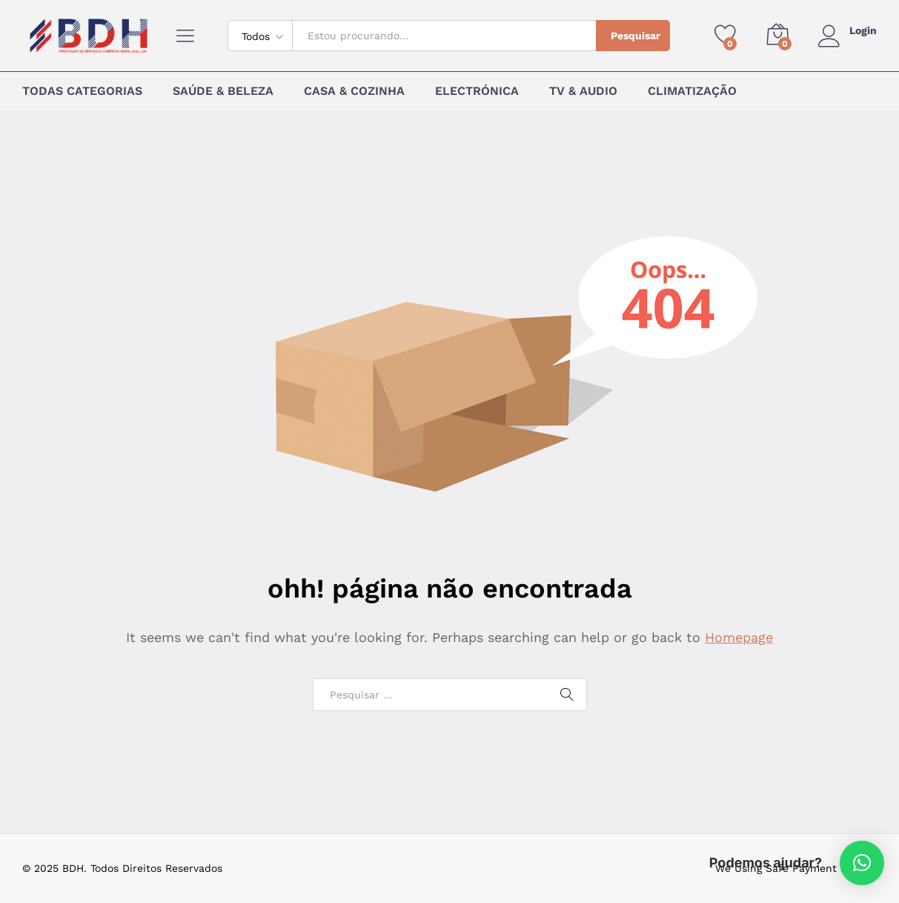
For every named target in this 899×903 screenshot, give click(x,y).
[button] (862, 863)
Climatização (692, 91)
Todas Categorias (82, 91)
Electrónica (477, 91)
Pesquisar (635, 36)
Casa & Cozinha (354, 91)
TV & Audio (583, 91)
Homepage (739, 637)
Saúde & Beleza (223, 91)
